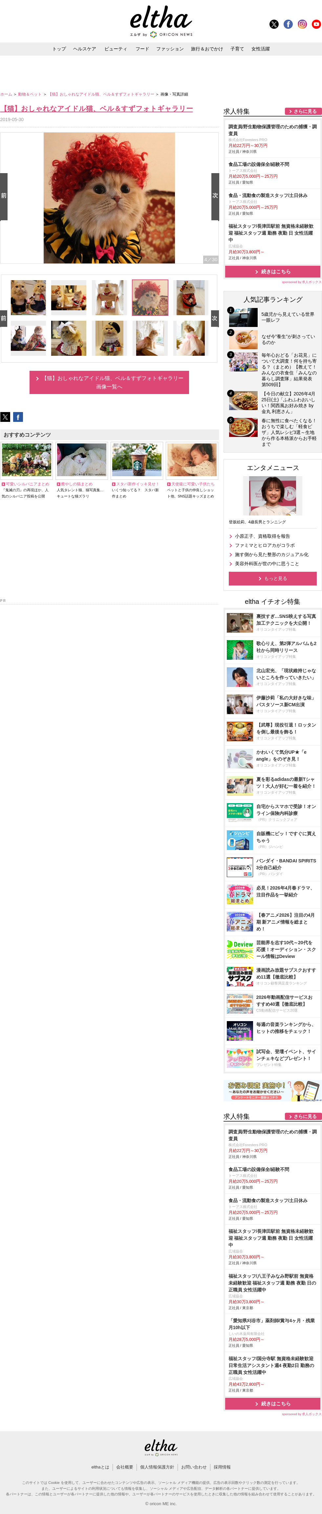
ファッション (170, 48)
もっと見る (275, 578)
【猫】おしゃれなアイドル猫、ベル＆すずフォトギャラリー (101, 94)
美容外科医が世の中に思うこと (267, 563)
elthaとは (100, 1467)
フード (142, 48)
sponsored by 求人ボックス (302, 282)
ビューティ (115, 48)
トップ (59, 48)
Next (216, 197)
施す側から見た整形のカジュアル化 (272, 554)
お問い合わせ (194, 1467)
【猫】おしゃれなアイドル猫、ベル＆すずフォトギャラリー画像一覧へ (112, 382)
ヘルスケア (84, 48)
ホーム (6, 94)
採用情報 (222, 1467)
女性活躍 (260, 48)
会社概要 (124, 1467)
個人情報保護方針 (157, 1467)
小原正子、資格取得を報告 (262, 536)
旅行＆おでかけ (207, 48)
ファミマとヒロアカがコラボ (265, 545)
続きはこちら (276, 271)
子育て (237, 48)
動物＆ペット (30, 94)
